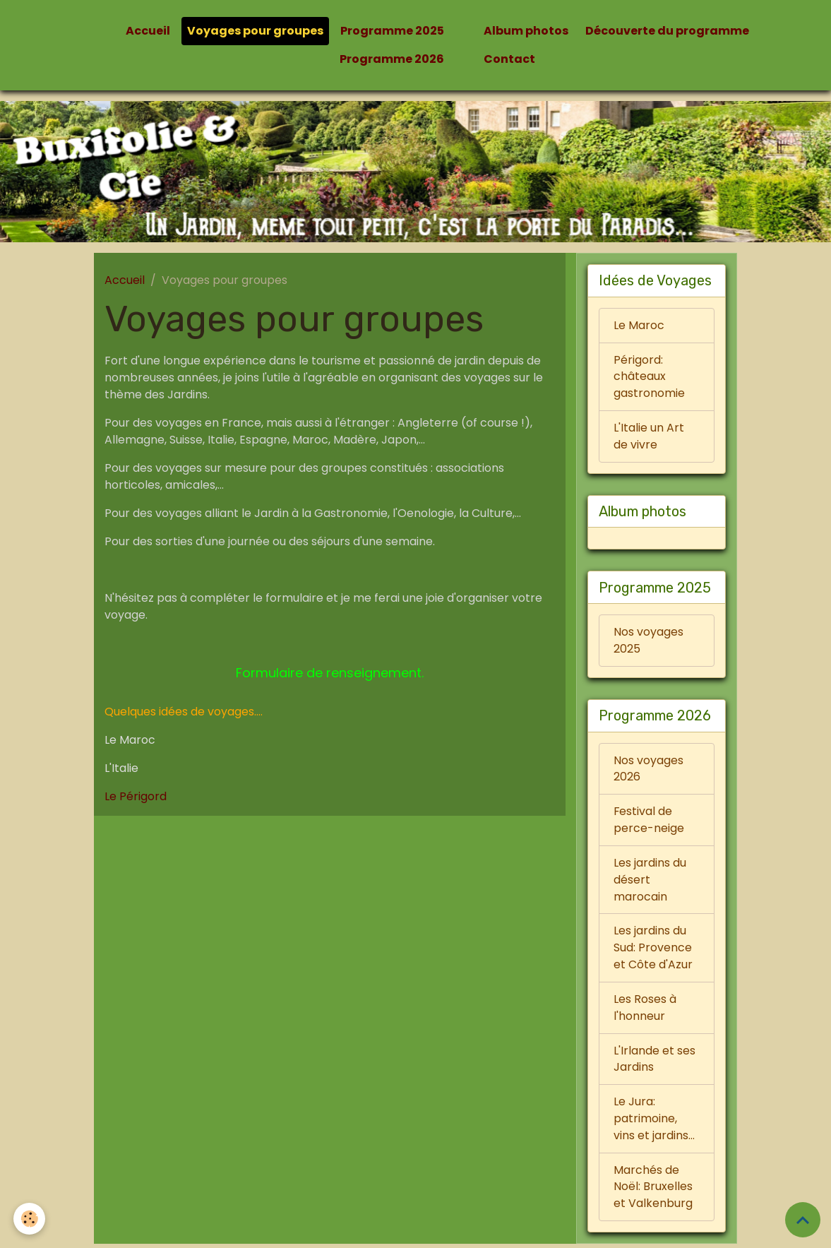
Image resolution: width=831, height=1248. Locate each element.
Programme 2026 (392, 59)
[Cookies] (30, 1219)
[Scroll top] (802, 1219)
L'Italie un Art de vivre (649, 436)
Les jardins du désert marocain (650, 882)
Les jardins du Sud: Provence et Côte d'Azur (653, 950)
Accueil (148, 31)
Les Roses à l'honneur (645, 1010)
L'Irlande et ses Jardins (654, 1061)
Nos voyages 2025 (648, 641)
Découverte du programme (667, 31)
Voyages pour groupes (255, 31)
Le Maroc (639, 325)
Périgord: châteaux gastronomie (649, 377)
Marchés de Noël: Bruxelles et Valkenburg (653, 1190)
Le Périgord (135, 796)
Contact (509, 59)
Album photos (526, 31)
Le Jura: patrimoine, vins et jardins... (654, 1122)
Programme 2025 (392, 31)
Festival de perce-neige (649, 821)
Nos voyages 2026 (648, 770)
